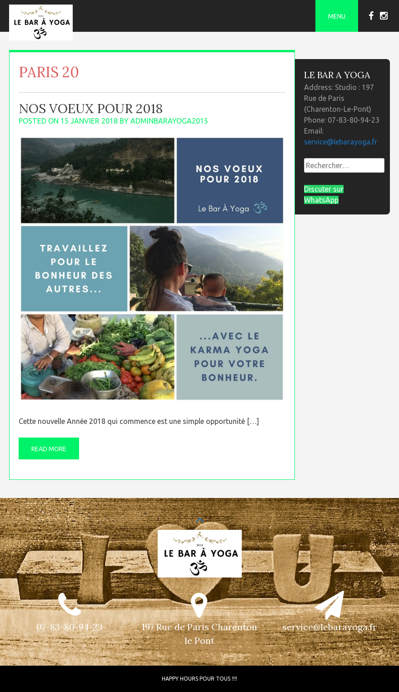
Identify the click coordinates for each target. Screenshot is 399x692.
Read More (48, 449)
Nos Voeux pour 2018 (91, 108)
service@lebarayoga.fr (340, 142)
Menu (336, 16)
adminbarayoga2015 (169, 121)
